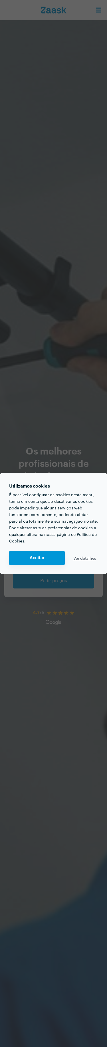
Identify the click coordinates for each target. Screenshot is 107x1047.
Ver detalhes (84, 558)
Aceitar (37, 558)
